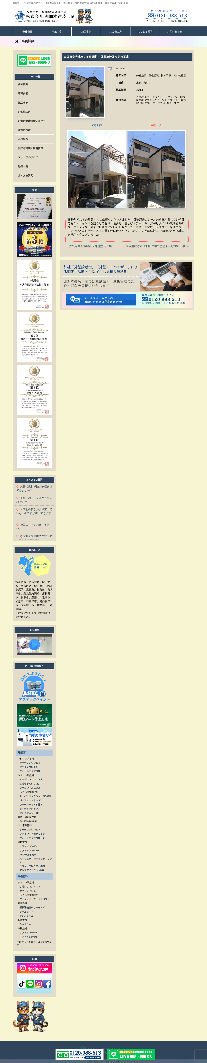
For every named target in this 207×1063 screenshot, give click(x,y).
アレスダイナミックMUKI (33, 869)
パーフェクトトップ (30, 799)
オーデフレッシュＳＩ (31, 778)
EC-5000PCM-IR (28, 820)
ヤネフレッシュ (28, 890)
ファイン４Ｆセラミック (32, 833)
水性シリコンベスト (30, 886)
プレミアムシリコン (30, 812)
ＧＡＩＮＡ (25, 923)
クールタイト (26, 911)
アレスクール (26, 915)
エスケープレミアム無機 (32, 865)
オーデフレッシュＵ (30, 762)
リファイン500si (28, 931)
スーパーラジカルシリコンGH (35, 795)
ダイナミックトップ (30, 808)
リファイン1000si (29, 845)
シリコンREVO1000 (30, 787)
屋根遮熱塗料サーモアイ (32, 906)
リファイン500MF (29, 936)
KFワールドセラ (28, 854)
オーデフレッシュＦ (30, 829)
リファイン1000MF (30, 850)
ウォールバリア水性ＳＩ (32, 804)
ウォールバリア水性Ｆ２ (32, 837)
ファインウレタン (29, 766)
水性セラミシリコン (30, 783)
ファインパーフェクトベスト (35, 898)
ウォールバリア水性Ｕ (31, 770)
